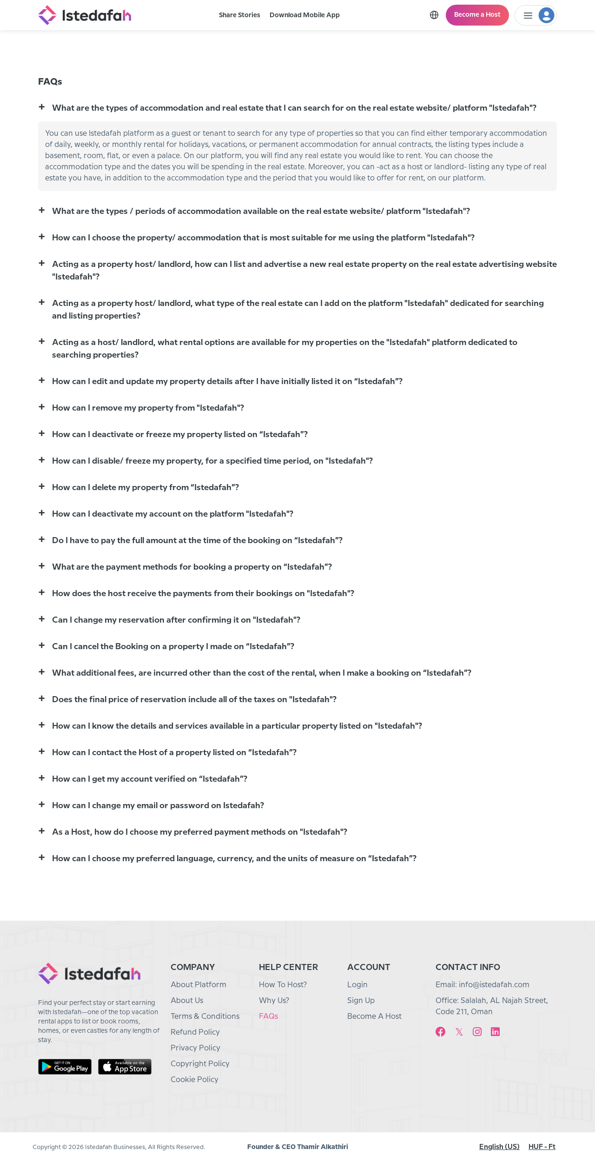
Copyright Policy (200, 1064)
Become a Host (477, 15)
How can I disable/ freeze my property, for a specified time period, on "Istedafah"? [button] (212, 461)
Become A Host (374, 1016)
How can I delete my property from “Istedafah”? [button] (145, 488)
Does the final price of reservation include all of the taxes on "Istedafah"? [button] (194, 700)
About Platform (198, 985)
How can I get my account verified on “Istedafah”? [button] (149, 779)
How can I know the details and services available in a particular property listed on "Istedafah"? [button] (237, 726)
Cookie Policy (194, 1079)
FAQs (268, 1016)
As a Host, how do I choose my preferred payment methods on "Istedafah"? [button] (199, 832)
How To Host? (283, 985)
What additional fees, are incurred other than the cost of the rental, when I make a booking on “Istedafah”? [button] (261, 673)
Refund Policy (195, 1032)
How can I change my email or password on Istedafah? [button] (158, 806)
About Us (187, 1000)
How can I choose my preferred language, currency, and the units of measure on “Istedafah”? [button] (234, 859)
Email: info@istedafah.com (482, 985)
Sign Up (361, 1000)
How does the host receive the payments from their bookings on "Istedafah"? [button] (203, 594)
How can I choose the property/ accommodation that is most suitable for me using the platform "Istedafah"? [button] (263, 238)
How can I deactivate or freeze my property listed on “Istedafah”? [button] (180, 435)
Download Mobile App (305, 15)
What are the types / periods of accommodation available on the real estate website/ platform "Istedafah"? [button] (261, 211)
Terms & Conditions (205, 1016)
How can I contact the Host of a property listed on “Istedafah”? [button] (174, 753)
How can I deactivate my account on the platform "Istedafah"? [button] (172, 514)
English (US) (499, 1147)
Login (357, 985)
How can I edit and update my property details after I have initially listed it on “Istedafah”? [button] (227, 381)
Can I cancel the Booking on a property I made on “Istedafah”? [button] (173, 647)
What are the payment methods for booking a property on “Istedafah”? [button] (192, 567)
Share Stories (239, 15)
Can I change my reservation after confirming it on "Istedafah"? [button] (176, 620)
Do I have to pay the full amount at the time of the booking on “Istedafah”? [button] (197, 541)
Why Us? (274, 1000)
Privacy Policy (195, 1048)
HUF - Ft (542, 1147)
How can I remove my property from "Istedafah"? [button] (148, 408)
